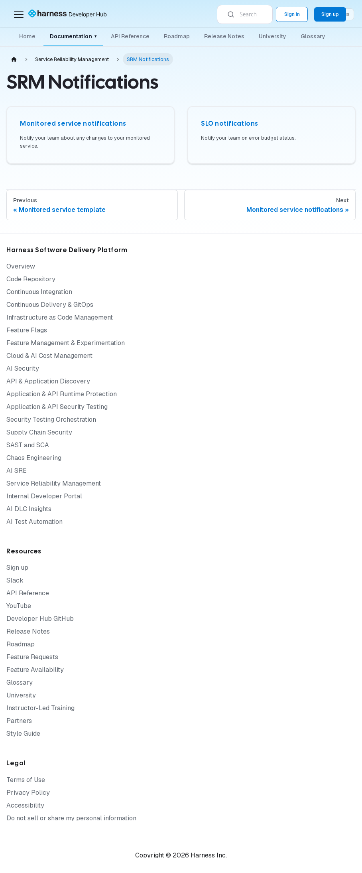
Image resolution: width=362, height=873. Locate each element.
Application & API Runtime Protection (61, 394)
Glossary (313, 36)
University (272, 36)
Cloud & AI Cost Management (49, 356)
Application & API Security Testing (57, 407)
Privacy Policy (28, 792)
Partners (19, 721)
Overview (20, 266)
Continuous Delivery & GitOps (49, 304)
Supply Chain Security (39, 432)
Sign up (17, 567)
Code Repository (30, 279)
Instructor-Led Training (40, 708)
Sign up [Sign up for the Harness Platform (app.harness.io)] (330, 14)
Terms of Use (25, 780)
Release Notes (224, 36)
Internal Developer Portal (44, 496)
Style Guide (23, 733)
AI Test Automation (34, 521)
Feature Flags (26, 330)
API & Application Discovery (48, 381)
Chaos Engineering (33, 458)
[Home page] (14, 59)
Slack (15, 580)
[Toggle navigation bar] (19, 14)
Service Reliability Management (53, 483)
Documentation (73, 36)
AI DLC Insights (28, 509)
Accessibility (25, 805)
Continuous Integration (39, 292)
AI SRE (16, 470)
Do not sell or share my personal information (71, 818)
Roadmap (177, 36)
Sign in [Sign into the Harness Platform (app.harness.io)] (292, 14)
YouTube (18, 606)
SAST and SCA (27, 445)
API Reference (130, 36)
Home (27, 36)
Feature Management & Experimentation (65, 343)
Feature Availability (35, 670)
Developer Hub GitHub (40, 618)
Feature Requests (32, 657)
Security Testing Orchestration (51, 419)
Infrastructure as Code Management (59, 317)
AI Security (22, 368)
